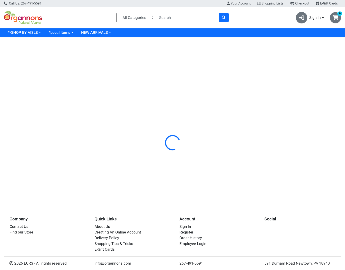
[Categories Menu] (136, 17)
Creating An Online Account (117, 232)
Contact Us (18, 226)
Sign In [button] (308, 17)
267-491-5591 (191, 263)
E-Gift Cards (327, 3)
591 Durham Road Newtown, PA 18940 (297, 263)
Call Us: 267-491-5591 (22, 3)
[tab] (156, 97)
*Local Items (98, 32)
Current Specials (22, 32)
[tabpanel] (244, 120)
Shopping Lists (270, 3)
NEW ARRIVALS (133, 32)
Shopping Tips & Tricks (113, 243)
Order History (190, 238)
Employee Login (192, 243)
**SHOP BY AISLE (62, 32)
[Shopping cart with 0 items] (335, 17)
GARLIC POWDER (164, 172)
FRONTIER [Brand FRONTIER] (199, 116)
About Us (102, 226)
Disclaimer (178, 98)
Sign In (185, 226)
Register (186, 232)
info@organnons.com (112, 263)
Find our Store (21, 232)
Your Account (239, 3)
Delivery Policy (106, 238)
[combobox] (187, 17)
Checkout (299, 3)
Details (156, 98)
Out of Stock (321, 162)
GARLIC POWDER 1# (166, 159)
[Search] (187, 17)
